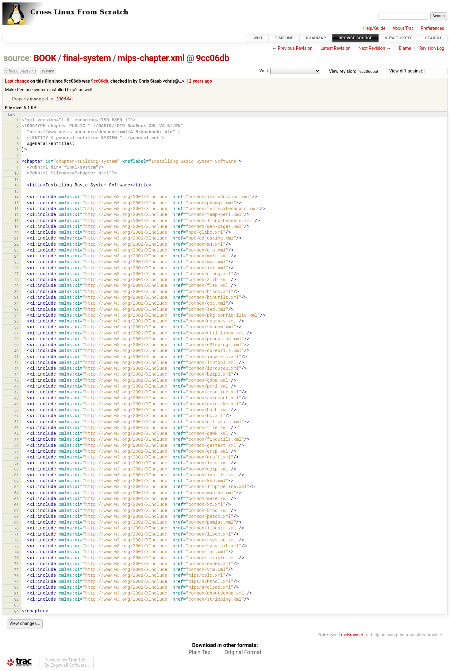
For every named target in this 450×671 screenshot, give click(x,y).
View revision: (342, 71)
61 (16, 475)
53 (16, 428)
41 (16, 357)
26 (16, 268)
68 (16, 517)
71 (16, 535)
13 (16, 191)
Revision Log (431, 48)
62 (16, 481)
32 (16, 304)
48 (16, 398)
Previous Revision (295, 48)
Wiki (257, 38)
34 (16, 316)
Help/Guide (374, 28)
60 (16, 469)
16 (16, 209)
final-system (87, 58)
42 (16, 363)
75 (16, 558)
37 (16, 333)
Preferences (432, 28)
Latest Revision (336, 48)
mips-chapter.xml (151, 58)
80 (16, 588)
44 (16, 375)
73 (16, 546)
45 (16, 381)
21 (16, 239)
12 (16, 185)
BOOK (44, 58)
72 (16, 540)
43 (16, 369)
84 (16, 612)
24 (16, 257)
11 (16, 180)
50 (16, 410)
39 (16, 345)
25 (16, 262)
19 (16, 227)
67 (16, 511)
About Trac (403, 28)
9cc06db (212, 58)
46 (16, 386)
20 (16, 233)
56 (16, 446)
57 (16, 452)
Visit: (264, 70)
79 (16, 582)
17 (16, 215)
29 (16, 286)
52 (16, 422)
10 (16, 174)
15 (16, 203)
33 (16, 310)
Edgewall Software (68, 666)
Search (433, 38)
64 (16, 493)
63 (16, 487)
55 (16, 440)
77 (16, 570)
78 (16, 576)
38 (16, 339)
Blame (405, 48)
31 (16, 298)
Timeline (284, 38)
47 (16, 393)
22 (16, 245)
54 (16, 434)
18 (16, 221)
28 (16, 280)
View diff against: (418, 71)
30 (16, 292)
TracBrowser (351, 635)
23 (16, 250)
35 (16, 322)
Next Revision (371, 48)
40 (16, 351)
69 (16, 523)
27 (16, 274)
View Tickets (399, 38)
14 (16, 197)
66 (16, 505)
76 (16, 564)
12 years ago (199, 81)
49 (16, 404)
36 (16, 328)
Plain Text (200, 653)
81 (16, 594)
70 (16, 529)
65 (16, 499)
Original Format (243, 653)
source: (17, 58)
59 (16, 464)
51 (16, 416)
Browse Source (355, 38)
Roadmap (316, 38)
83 (16, 605)
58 (16, 458)
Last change (17, 81)
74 (16, 552)
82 (16, 600)
